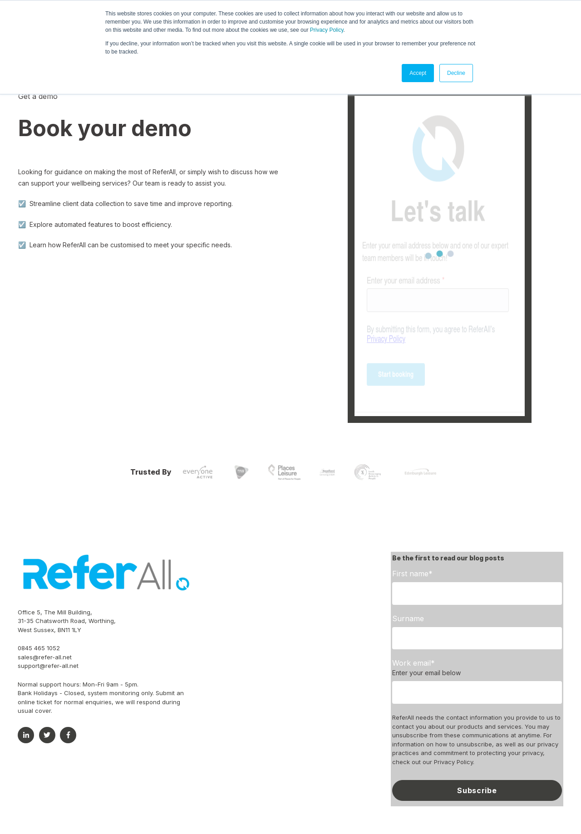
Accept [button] (417, 73)
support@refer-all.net (48, 665)
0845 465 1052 (39, 648)
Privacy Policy (327, 30)
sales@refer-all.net (45, 657)
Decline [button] (456, 73)
